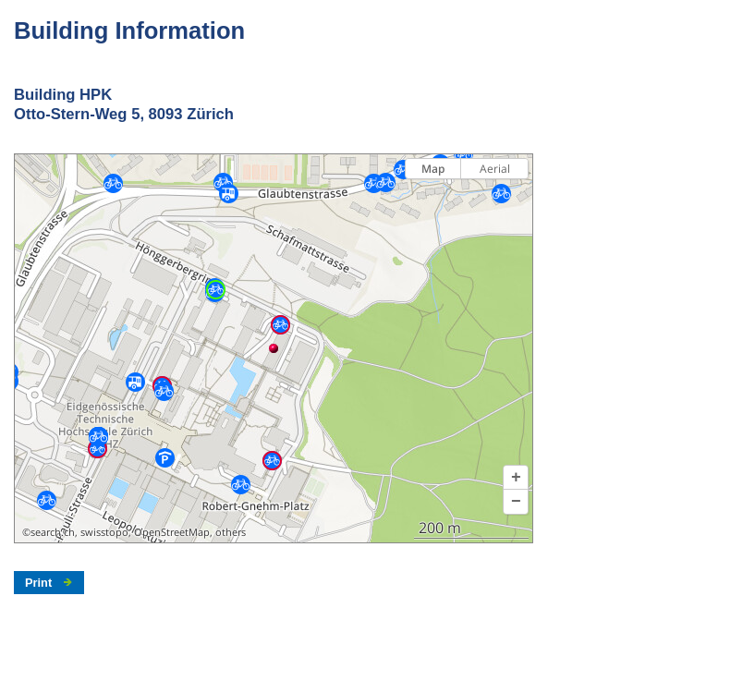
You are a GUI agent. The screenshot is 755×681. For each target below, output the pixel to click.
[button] (516, 478)
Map (432, 168)
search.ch (52, 532)
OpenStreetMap (172, 532)
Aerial (495, 168)
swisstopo (104, 532)
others (230, 532)
